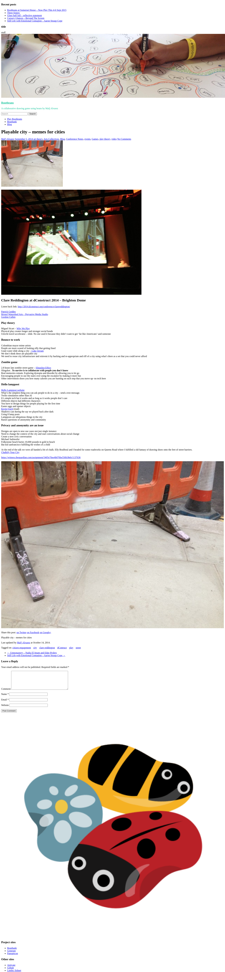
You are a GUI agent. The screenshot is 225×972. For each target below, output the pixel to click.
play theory (105, 139)
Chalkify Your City (10, 452)
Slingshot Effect (43, 367)
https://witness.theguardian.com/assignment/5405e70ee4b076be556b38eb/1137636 (41, 457)
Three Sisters (13, 12)
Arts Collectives (51, 139)
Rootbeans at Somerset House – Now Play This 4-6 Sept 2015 (36, 10)
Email (5, 703)
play (71, 647)
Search (32, 114)
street (78, 647)
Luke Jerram (37, 351)
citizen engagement (21, 647)
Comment (6, 692)
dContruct (62, 647)
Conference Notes (74, 139)
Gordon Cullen (8, 317)
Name (5, 697)
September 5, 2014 (24, 139)
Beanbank (12, 121)
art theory (38, 139)
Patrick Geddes (8, 311)
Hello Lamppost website (12, 390)
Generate (11, 954)
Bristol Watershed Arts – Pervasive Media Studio (24, 314)
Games (95, 139)
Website (5, 708)
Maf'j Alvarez (7, 139)
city (35, 647)
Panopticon (12, 957)
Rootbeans (7, 102)
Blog (9, 124)
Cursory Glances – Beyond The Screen (25, 18)
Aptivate (11, 968)
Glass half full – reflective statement (24, 15)
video (114, 139)
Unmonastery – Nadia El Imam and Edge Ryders (32, 652)
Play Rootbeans (14, 119)
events (87, 139)
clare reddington (47, 647)
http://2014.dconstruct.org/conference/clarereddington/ (44, 306)
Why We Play (23, 328)
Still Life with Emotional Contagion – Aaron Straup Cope (34, 21)
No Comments (124, 139)
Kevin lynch (7, 409)
